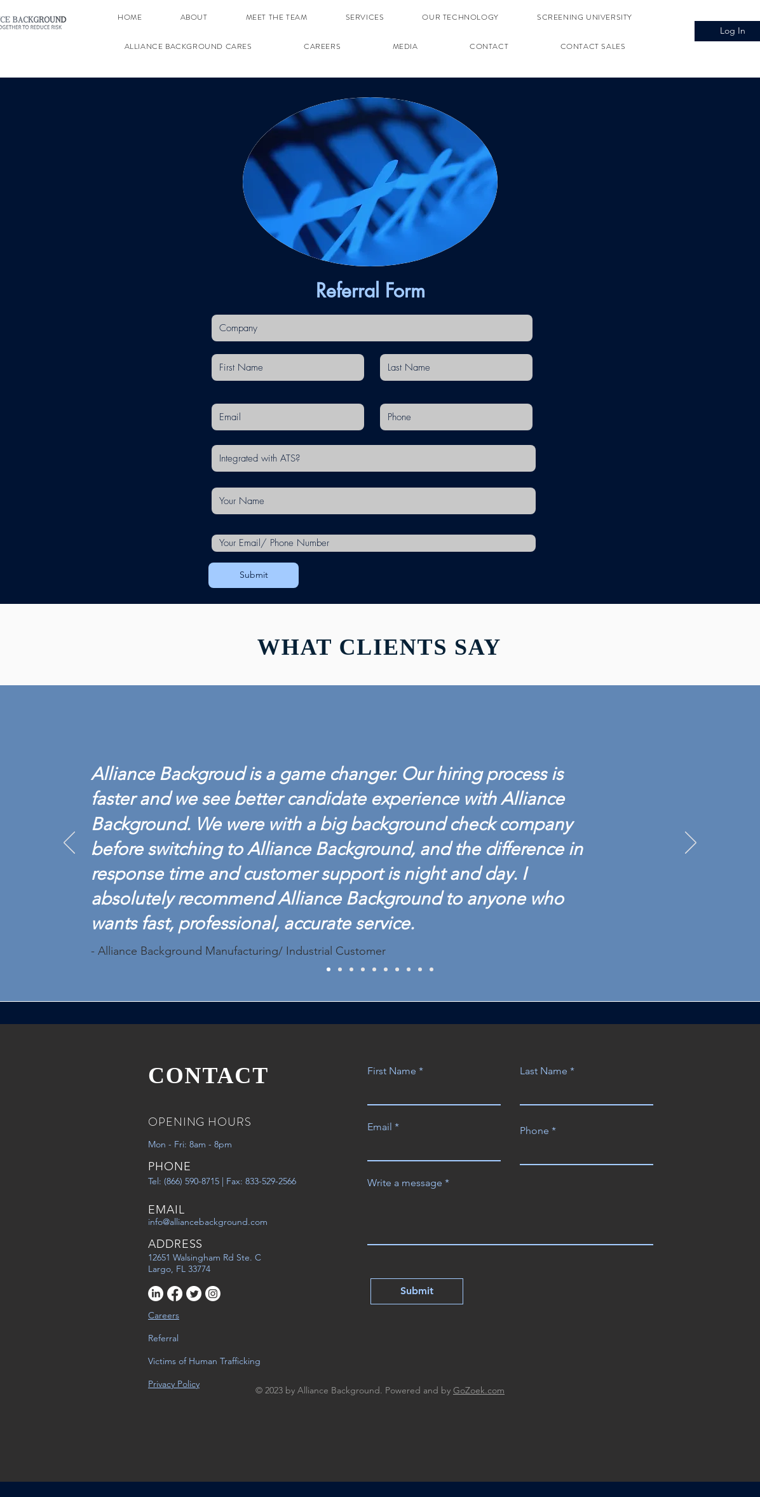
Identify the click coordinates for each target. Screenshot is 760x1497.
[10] (431, 969)
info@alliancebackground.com (208, 1221)
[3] (351, 969)
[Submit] (253, 575)
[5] (374, 969)
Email (379, 1127)
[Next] (690, 843)
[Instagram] (213, 1293)
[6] (386, 969)
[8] (409, 969)
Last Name (543, 1071)
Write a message (404, 1183)
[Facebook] (174, 1293)
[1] (328, 969)
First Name (391, 1071)
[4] (363, 969)
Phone (534, 1131)
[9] (420, 969)
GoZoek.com (479, 1390)
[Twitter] (193, 1293)
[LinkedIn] (155, 1293)
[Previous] (69, 843)
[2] (340, 969)
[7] (397, 969)
